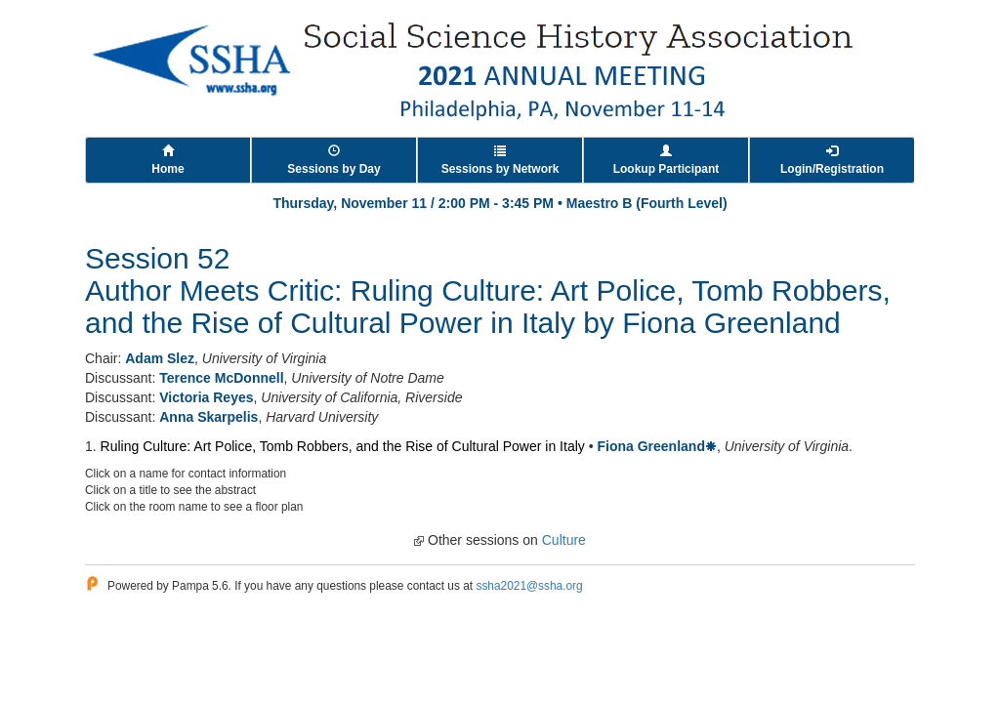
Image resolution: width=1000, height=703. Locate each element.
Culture (564, 540)
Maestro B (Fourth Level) (647, 203)
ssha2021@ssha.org (529, 586)
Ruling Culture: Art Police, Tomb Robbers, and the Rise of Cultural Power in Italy (343, 446)
